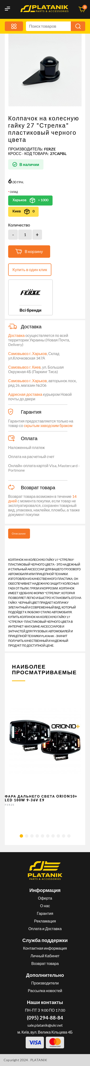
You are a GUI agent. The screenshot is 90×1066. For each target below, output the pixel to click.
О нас (45, 905)
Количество (19, 225)
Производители (45, 983)
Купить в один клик (29, 269)
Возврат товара (45, 963)
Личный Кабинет (45, 955)
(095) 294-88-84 (45, 1017)
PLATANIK (38, 1060)
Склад (14, 192)
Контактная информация (45, 948)
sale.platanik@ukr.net (45, 1025)
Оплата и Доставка (45, 928)
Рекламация (45, 921)
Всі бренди (30, 310)
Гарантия (45, 913)
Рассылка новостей (45, 990)
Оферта (45, 898)
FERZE (50, 149)
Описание (19, 533)
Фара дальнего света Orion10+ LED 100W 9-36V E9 (41, 798)
